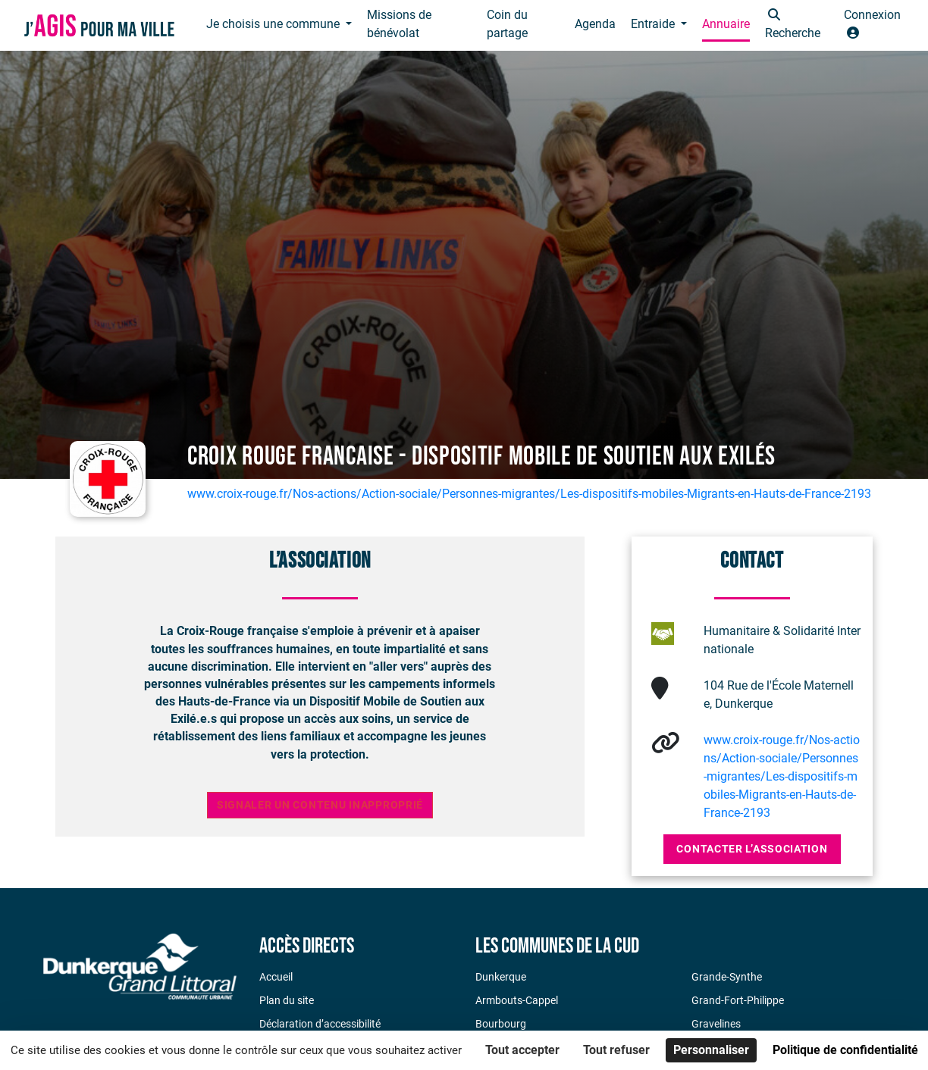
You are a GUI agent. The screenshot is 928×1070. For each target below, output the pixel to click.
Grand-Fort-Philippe (737, 1000)
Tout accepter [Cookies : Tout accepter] (522, 1050)
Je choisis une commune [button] (274, 24)
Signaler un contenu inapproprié (320, 805)
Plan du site (286, 1000)
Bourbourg (500, 1024)
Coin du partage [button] (507, 24)
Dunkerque (500, 977)
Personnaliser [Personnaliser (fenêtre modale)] (711, 1050)
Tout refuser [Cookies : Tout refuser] (616, 1050)
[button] (796, 25)
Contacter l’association (751, 849)
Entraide (654, 24)
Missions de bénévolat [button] (399, 24)
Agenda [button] (595, 24)
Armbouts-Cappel (516, 1000)
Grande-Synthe (726, 977)
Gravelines (716, 1024)
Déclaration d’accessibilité (320, 1024)
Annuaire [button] (726, 24)
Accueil (276, 977)
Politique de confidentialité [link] (845, 1050)
